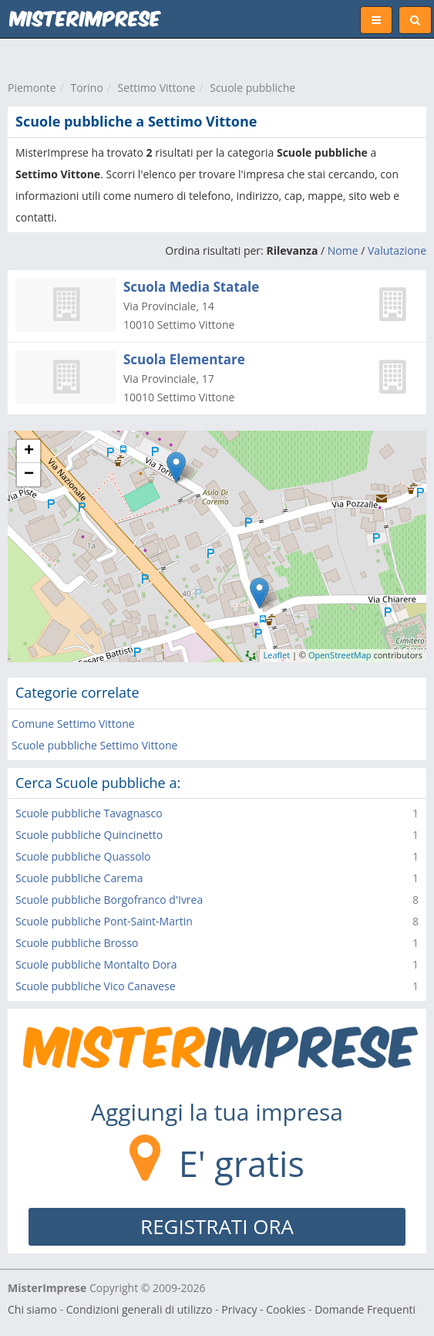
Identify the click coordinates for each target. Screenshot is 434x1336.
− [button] (29, 474)
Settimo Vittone (157, 87)
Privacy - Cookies (263, 1309)
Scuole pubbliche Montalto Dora (96, 964)
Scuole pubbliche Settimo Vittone (94, 745)
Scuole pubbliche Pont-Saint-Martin (104, 921)
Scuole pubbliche (252, 87)
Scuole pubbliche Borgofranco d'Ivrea (109, 899)
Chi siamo (32, 1309)
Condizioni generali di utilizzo (139, 1309)
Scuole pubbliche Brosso (77, 942)
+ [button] (29, 451)
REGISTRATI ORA (217, 1226)
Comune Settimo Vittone (73, 723)
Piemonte (32, 87)
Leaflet (277, 655)
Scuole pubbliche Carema (79, 878)
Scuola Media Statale (191, 287)
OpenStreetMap (340, 655)
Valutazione (397, 250)
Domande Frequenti (365, 1309)
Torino (86, 87)
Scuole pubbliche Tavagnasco (89, 813)
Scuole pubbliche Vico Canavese (95, 986)
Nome (343, 250)
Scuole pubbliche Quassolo (83, 856)
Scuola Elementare (184, 359)
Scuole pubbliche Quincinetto (89, 834)
